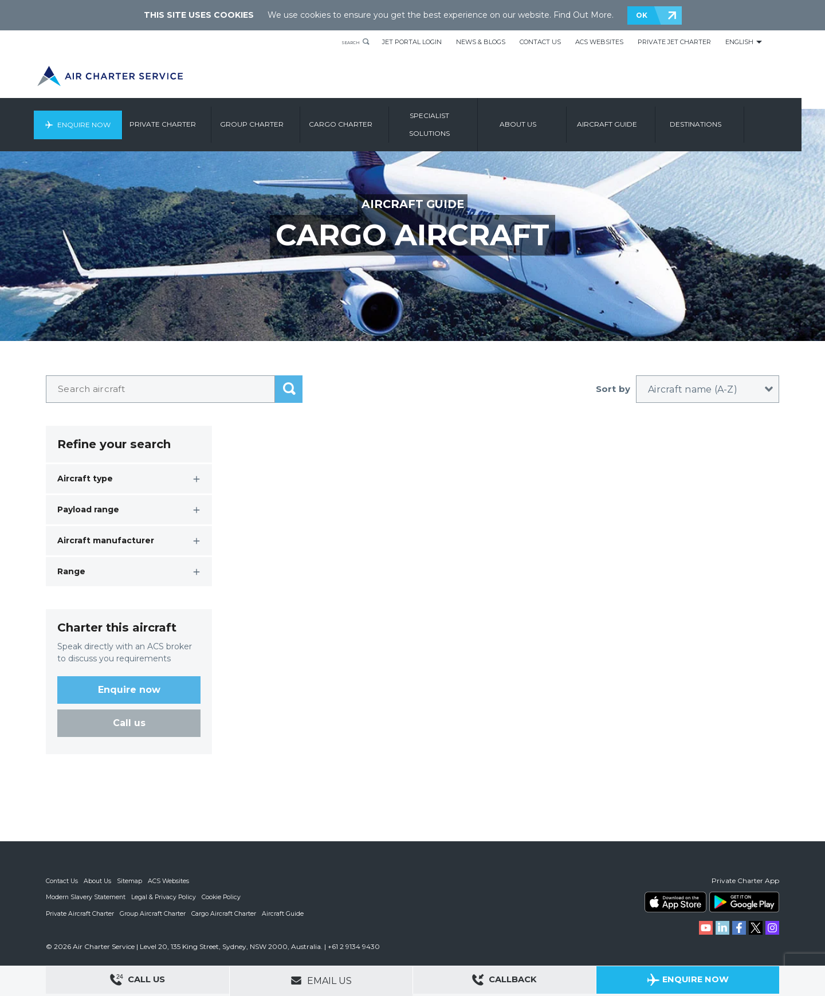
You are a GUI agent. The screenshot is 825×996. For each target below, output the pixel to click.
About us (545, 119)
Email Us (321, 980)
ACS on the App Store (675, 902)
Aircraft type (85, 478)
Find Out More (582, 15)
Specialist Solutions (457, 119)
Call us (129, 722)
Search (345, 42)
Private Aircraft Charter (80, 913)
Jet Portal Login (412, 42)
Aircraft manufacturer (105, 540)
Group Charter (279, 119)
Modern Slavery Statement (86, 897)
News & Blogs (480, 42)
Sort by (613, 388)
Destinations (723, 119)
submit (288, 389)
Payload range (88, 509)
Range (71, 571)
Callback (504, 981)
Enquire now (129, 689)
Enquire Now (107, 119)
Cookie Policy (224, 897)
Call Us (137, 981)
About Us (99, 881)
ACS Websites (599, 42)
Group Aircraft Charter (154, 913)
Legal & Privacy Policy (165, 897)
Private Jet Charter (674, 42)
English (739, 42)
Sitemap (131, 881)
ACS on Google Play (744, 902)
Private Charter (190, 119)
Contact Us (540, 42)
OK (641, 15)
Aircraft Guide (634, 119)
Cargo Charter (368, 119)
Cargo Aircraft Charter (225, 913)
